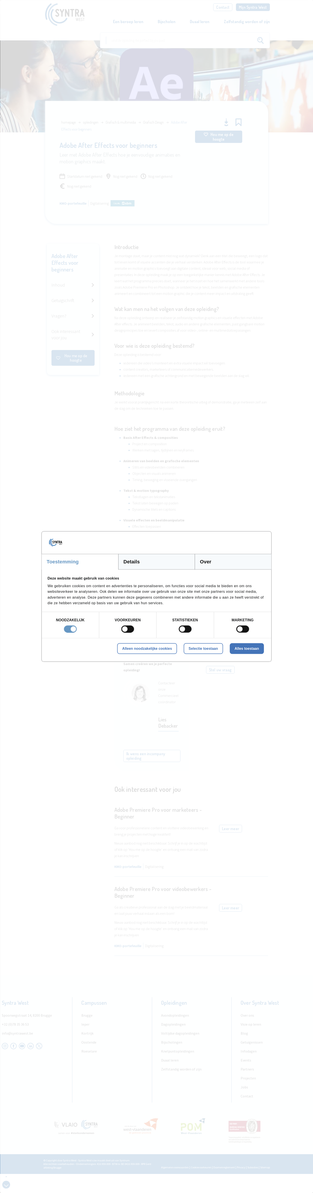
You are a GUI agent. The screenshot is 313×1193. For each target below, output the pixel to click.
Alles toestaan (247, 648)
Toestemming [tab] (63, 562)
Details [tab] (131, 562)
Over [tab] (205, 562)
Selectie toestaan (203, 648)
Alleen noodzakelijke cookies (147, 648)
